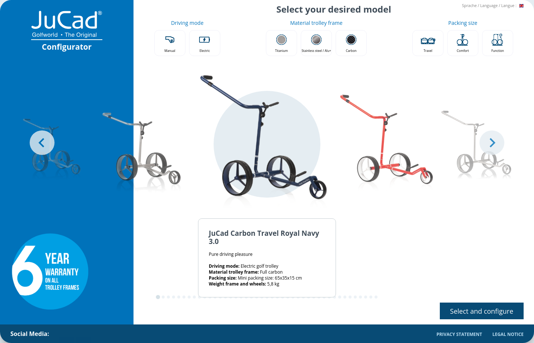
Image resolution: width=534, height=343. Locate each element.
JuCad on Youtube (116, 333)
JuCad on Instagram (81, 333)
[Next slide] (491, 142)
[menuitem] (63, 334)
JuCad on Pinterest (98, 333)
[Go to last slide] (42, 142)
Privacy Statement (459, 334)
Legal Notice (508, 334)
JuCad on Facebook (63, 333)
